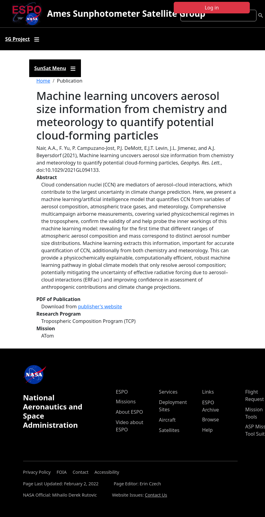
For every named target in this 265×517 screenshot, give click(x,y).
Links (208, 391)
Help (207, 430)
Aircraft (167, 419)
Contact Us (156, 495)
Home (44, 80)
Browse (210, 419)
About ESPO (129, 412)
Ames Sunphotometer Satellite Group (126, 13)
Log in (212, 7)
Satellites (169, 430)
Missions (126, 401)
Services (168, 391)
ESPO (122, 391)
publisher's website (100, 306)
